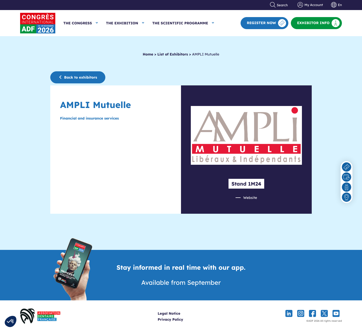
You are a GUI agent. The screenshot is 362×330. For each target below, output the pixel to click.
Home (148, 54)
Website (250, 198)
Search (279, 5)
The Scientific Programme (180, 23)
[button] (11, 321)
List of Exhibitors (172, 54)
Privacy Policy (179, 319)
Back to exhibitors (78, 77)
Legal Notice (178, 313)
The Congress (77, 23)
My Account (310, 5)
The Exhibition (122, 23)
